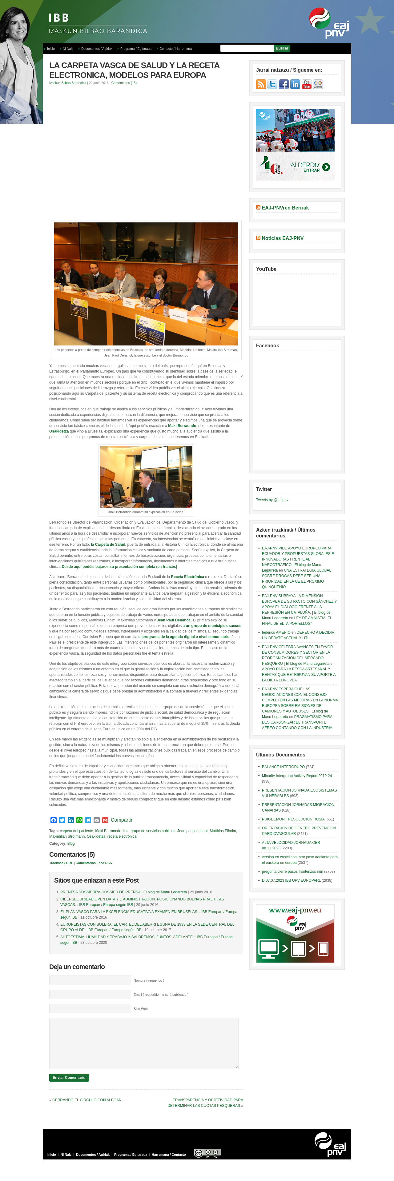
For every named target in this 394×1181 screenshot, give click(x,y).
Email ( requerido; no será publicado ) (161, 994)
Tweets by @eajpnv (272, 500)
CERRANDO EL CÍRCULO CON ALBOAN (87, 1109)
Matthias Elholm (223, 831)
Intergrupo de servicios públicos (149, 831)
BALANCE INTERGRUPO (283, 767)
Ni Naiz (68, 48)
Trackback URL (61, 863)
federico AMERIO (276, 632)
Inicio (51, 48)
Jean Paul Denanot (173, 620)
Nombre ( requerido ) (149, 980)
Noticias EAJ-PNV (283, 238)
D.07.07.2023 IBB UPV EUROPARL (291, 880)
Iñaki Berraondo (182, 426)
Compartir (121, 820)
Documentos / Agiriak (96, 48)
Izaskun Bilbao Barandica (67, 83)
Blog (71, 843)
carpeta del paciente (76, 831)
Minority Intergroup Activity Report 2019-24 (297, 776)
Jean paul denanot (192, 831)
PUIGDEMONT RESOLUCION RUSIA (293, 819)
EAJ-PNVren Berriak (285, 207)
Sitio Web (140, 1009)
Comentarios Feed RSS (94, 863)
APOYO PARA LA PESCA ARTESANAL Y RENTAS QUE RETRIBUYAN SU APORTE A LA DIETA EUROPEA (299, 674)
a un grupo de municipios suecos (212, 626)
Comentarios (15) (124, 83)
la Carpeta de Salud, (108, 544)
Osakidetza (59, 431)
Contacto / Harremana (175, 48)
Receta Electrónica (187, 577)
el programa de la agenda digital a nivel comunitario (184, 637)
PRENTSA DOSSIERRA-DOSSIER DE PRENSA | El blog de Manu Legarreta (123, 892)
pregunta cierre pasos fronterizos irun (292, 871)
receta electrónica (122, 836)
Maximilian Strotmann (67, 836)
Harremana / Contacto (169, 1164)
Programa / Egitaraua (135, 48)
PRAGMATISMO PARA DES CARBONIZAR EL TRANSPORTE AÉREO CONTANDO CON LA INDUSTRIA (297, 722)
